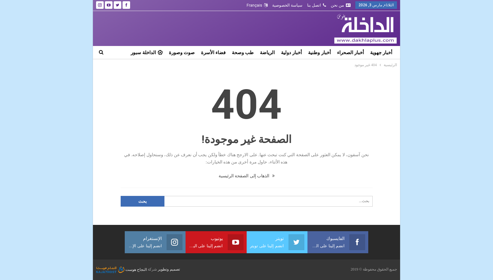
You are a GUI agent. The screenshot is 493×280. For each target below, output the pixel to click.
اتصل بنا (316, 5)
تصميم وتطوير (169, 269)
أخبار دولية (291, 52)
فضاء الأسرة (213, 52)
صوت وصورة (182, 52)
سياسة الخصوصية (287, 5)
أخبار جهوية (381, 52)
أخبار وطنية (319, 52)
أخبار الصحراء (350, 52)
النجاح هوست (121, 269)
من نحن (341, 5)
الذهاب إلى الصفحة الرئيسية (247, 176)
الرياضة (267, 52)
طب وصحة (243, 52)
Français (257, 5)
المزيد (157, 52)
